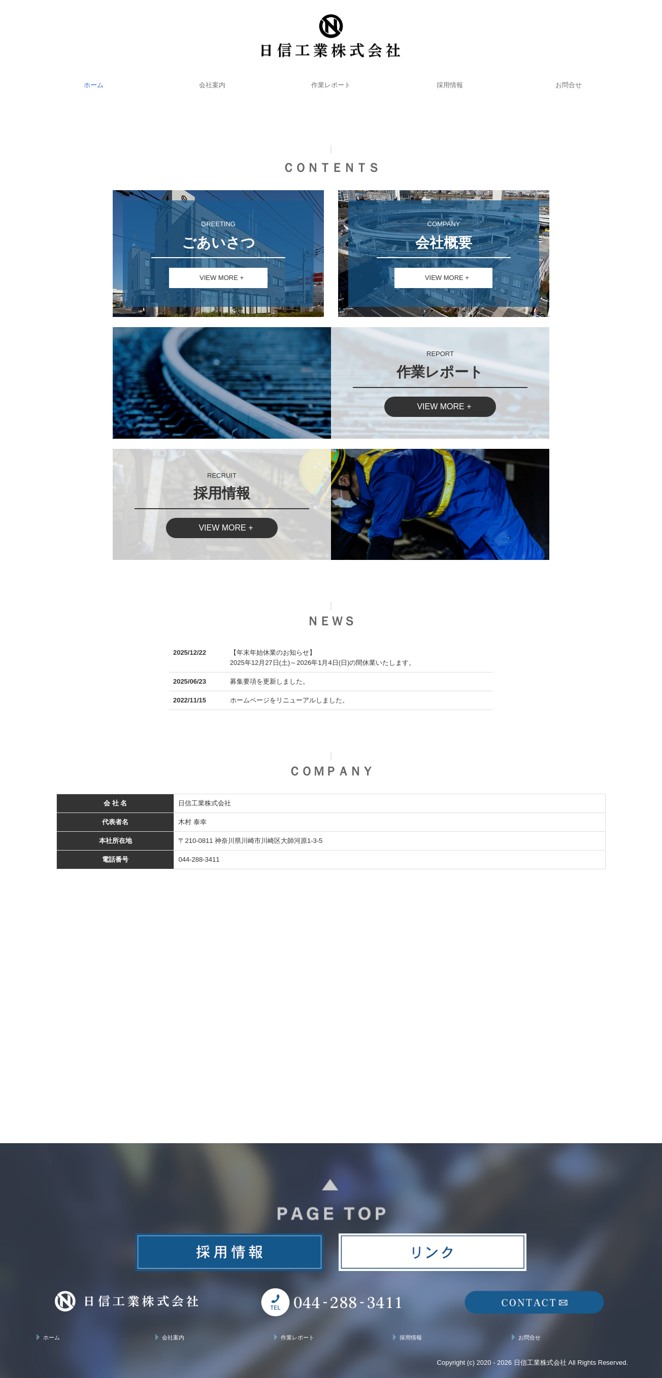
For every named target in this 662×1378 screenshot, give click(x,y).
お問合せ (568, 85)
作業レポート (331, 85)
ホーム (94, 85)
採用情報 (450, 85)
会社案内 (212, 85)
